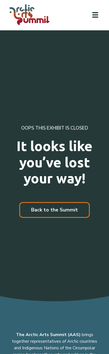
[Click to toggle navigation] (95, 15)
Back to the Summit (54, 209)
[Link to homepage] (31, 14)
